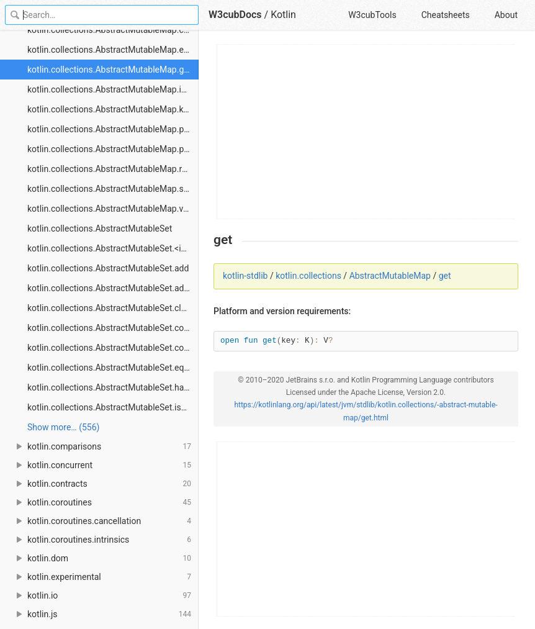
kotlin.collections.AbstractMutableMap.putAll (113, 149)
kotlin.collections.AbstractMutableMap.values (113, 209)
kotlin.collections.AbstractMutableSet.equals (113, 368)
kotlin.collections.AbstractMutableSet (99, 228)
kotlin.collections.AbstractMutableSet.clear (110, 308)
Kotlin (283, 14)
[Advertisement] (366, 132)
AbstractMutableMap (390, 276)
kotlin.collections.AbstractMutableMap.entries (113, 50)
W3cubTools (372, 15)
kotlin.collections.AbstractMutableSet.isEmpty (113, 407)
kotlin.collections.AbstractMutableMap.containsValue (113, 30)
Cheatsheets (445, 15)
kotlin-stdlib (245, 276)
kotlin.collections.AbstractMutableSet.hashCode (113, 387)
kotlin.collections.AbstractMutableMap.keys (112, 109)
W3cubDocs (235, 14)
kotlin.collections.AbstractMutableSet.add (108, 268)
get (445, 276)
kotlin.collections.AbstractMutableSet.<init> (111, 248)
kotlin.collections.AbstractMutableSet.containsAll (113, 348)
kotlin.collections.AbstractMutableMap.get (109, 70)
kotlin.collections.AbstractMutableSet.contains (113, 328)
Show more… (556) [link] (63, 427)
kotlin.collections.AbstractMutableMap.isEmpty (113, 89)
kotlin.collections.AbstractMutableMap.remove (113, 169)
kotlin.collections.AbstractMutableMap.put (109, 129)
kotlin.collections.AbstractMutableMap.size (110, 189)
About (506, 15)
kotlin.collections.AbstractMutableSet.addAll (113, 288)
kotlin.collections (308, 276)
